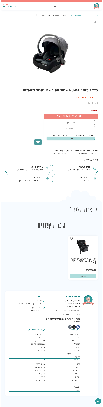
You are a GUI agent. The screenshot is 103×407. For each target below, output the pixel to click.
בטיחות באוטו (78, 15)
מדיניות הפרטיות (58, 135)
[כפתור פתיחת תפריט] (55, 6)
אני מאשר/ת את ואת (73, 135)
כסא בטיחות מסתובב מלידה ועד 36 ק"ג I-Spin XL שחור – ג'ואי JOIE (83, 261)
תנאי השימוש (74, 135)
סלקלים (70, 15)
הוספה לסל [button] (83, 276)
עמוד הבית (94, 15)
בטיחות (87, 15)
